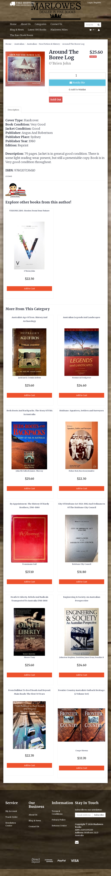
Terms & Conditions (57, 812)
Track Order (11, 817)
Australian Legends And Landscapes (81, 317)
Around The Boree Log (73, 44)
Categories (40, 24)
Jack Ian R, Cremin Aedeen (29, 378)
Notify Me (77, 82)
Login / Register (94, 3)
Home (13, 24)
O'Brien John (29, 271)
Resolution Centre (10, 824)
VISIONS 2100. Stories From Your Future (29, 210)
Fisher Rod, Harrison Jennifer (81, 471)
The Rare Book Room (21, 35)
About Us (26, 24)
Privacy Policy (59, 820)
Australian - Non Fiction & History (43, 44)
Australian (19, 44)
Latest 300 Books (37, 29)
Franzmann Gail (29, 564)
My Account (11, 811)
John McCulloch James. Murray (29, 471)
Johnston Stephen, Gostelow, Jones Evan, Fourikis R (81, 657)
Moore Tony (29, 657)
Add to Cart (29, 288)
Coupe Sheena (81, 751)
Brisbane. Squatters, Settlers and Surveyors (81, 410)
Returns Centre (59, 825)
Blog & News (17, 29)
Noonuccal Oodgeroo (81, 378)
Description (13, 110)
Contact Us (56, 24)
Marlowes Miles (59, 29)
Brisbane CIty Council (81, 564)
